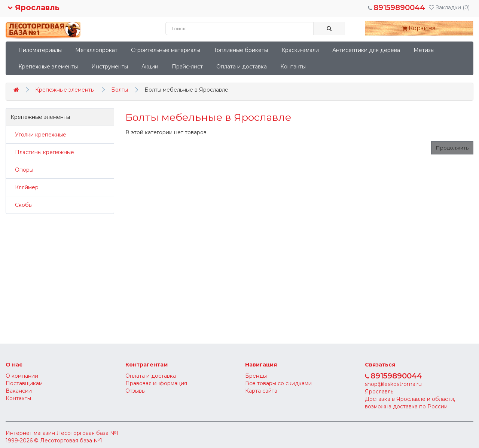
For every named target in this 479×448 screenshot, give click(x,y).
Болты (119, 89)
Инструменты (109, 66)
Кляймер (24, 187)
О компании (22, 375)
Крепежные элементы (48, 66)
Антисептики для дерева (366, 50)
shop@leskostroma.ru (393, 384)
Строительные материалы (165, 50)
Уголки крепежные (38, 134)
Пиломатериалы (40, 50)
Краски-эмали (300, 50)
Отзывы (135, 390)
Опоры (21, 169)
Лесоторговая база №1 (88, 433)
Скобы (21, 205)
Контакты (293, 66)
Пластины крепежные (42, 152)
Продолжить (452, 148)
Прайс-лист (187, 66)
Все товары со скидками (278, 383)
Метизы (424, 50)
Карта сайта (261, 390)
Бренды (256, 375)
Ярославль (33, 7)
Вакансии (19, 390)
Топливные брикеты (241, 50)
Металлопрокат (96, 50)
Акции (149, 66)
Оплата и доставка (241, 66)
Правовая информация (156, 383)
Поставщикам (24, 383)
